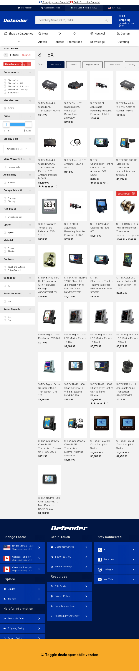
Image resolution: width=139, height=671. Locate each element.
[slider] (6, 124)
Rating (132, 64)
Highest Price (92, 64)
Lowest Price (114, 64)
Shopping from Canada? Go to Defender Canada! (69, 2)
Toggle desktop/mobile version (69, 655)
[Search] (108, 20)
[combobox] (73, 20)
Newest (73, 64)
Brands (14, 49)
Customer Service (50, 8)
